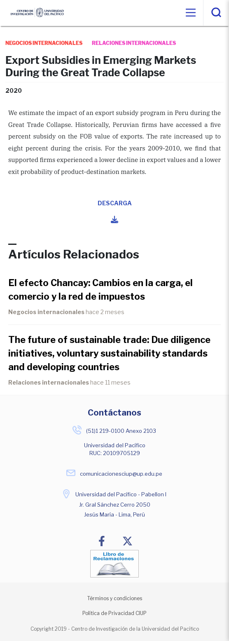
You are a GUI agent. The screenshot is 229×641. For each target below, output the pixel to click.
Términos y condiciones (114, 598)
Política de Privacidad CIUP (114, 613)
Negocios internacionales (46, 311)
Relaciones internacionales (48, 382)
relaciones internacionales (134, 43)
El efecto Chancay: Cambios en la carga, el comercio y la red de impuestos (100, 289)
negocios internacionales (43, 43)
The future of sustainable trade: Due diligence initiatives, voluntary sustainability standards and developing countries (109, 353)
